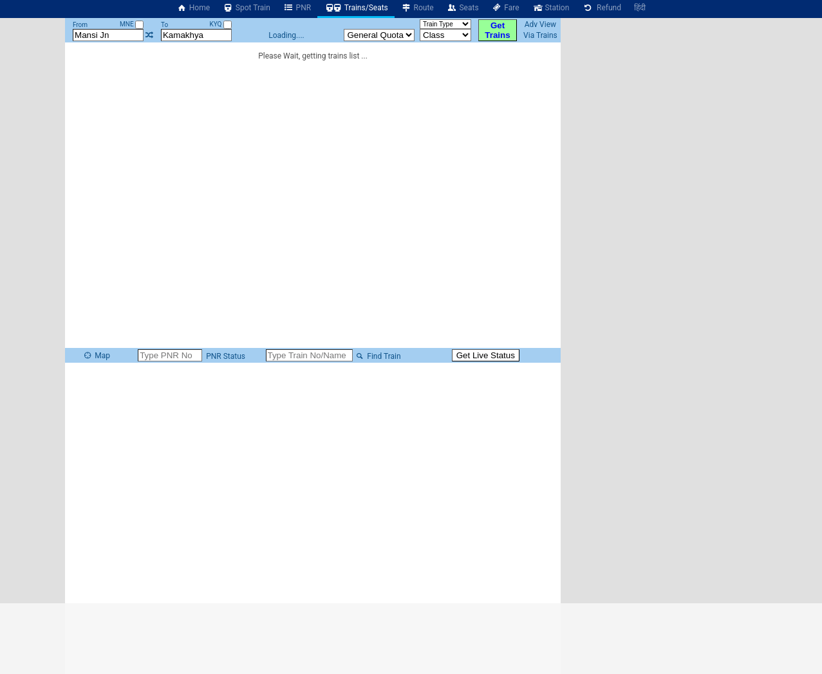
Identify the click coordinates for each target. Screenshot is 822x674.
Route (417, 7)
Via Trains (540, 35)
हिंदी (640, 7)
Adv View (540, 24)
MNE (132, 24)
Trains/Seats (356, 7)
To (164, 24)
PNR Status (224, 356)
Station (551, 7)
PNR (297, 7)
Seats (463, 7)
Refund (601, 7)
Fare (505, 7)
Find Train (378, 356)
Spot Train (246, 7)
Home (193, 7)
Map (96, 355)
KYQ (220, 24)
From (80, 24)
